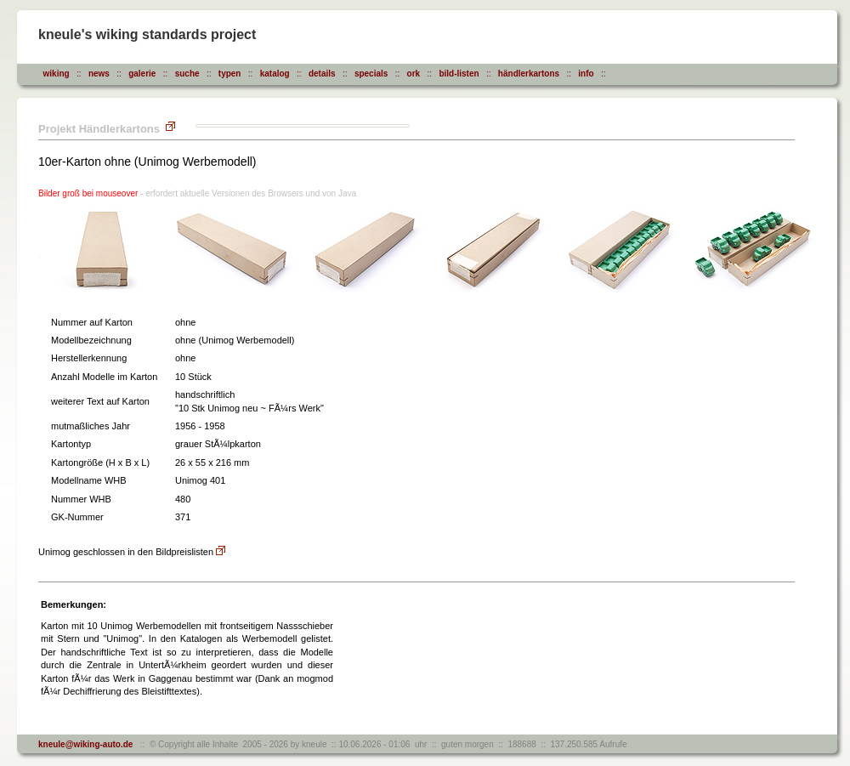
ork (414, 73)
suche (187, 73)
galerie (142, 73)
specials (371, 73)
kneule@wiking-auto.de (85, 744)
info (585, 73)
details (322, 73)
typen (229, 73)
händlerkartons (528, 73)
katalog (275, 73)
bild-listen (459, 73)
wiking (56, 73)
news (99, 73)
